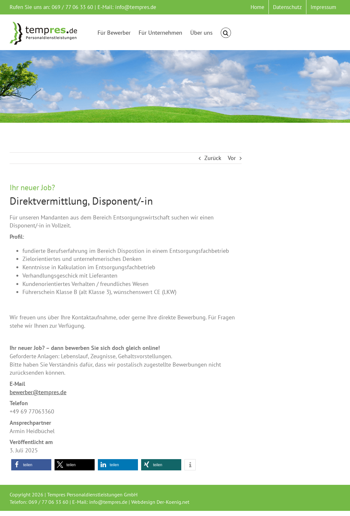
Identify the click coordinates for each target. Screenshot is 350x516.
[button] (226, 33)
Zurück (212, 158)
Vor (232, 158)
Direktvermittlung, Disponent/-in (81, 201)
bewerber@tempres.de (38, 392)
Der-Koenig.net (173, 502)
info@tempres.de (135, 7)
